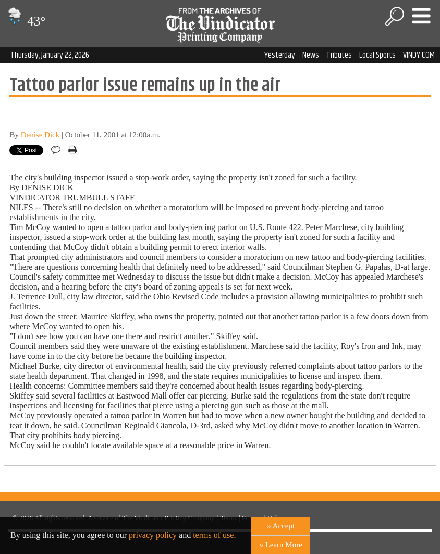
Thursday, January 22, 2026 (49, 55)
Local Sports (377, 55)
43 (25, 21)
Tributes (339, 55)
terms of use (213, 535)
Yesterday (279, 55)
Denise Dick (40, 134)
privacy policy (153, 535)
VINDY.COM (419, 55)
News (310, 55)
